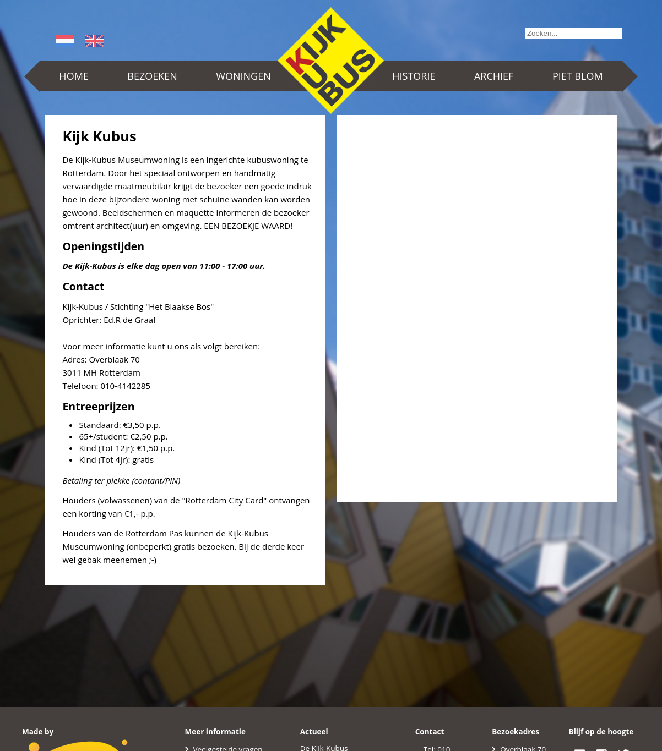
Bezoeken (152, 76)
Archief (493, 76)
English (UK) (96, 41)
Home (73, 76)
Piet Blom (577, 76)
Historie (413, 76)
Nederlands (67, 41)
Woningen (243, 76)
